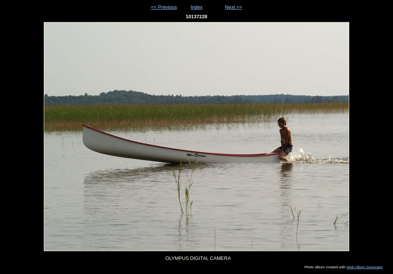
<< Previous (164, 7)
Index (196, 7)
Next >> (233, 7)
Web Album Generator (365, 267)
